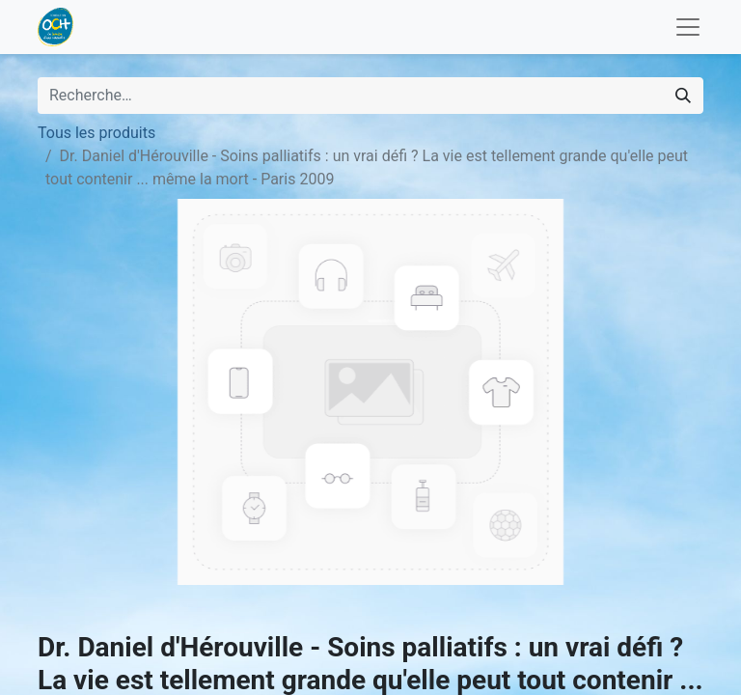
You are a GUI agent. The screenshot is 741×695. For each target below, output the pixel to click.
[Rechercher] (683, 95)
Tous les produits (96, 133)
